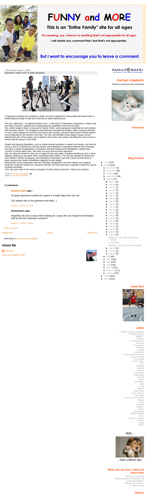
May (108, 262)
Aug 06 (112, 232)
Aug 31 (112, 182)
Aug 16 (112, 207)
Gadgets (140, 366)
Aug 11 (112, 218)
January (110, 273)
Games (140, 368)
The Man (9, 251)
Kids (142, 384)
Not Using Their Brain (134, 398)
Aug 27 (112, 187)
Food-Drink (139, 352)
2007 (106, 279)
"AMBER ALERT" (136, 334)
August (109, 179)
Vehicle (140, 420)
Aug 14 (112, 210)
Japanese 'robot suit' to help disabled (125, 245)
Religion (140, 407)
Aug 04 (112, 248)
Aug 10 (112, 221)
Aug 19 (112, 198)
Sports (141, 409)
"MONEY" (139, 336)
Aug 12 (112, 215)
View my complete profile (13, 255)
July (108, 256)
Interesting (139, 375)
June (108, 259)
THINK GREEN (137, 414)
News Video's (138, 393)
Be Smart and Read (135, 476)
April (108, 265)
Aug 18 (112, 201)
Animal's (140, 343)
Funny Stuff (138, 359)
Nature (141, 388)
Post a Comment (11, 228)
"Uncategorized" (136, 341)
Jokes (141, 379)
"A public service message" (131, 332)
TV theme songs (136, 485)
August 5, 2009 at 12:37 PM (22, 206)
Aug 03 (112, 251)
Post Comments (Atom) (27, 238)
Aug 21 (112, 196)
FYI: (142, 363)
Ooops (141, 400)
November (111, 171)
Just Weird (139, 382)
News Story (138, 391)
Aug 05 (112, 235)
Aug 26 (112, 190)
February (110, 270)
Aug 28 (112, 184)
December (111, 168)
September (111, 176)
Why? (141, 425)
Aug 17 (112, 204)
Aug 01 (112, 253)
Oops (141, 402)
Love (141, 386)
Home (50, 233)
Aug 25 (112, 193)
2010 (106, 162)
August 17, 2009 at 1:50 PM (22, 223)
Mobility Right (18, 191)
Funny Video (138, 361)
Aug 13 (112, 212)
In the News (14, 175)
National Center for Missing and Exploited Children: (129, 480)
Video (141, 423)
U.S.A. (141, 416)
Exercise (140, 348)
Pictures (140, 404)
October (110, 173)
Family (141, 350)
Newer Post (7, 233)
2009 (106, 165)
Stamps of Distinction (134, 483)
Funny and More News (133, 354)
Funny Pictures (137, 357)
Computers (139, 345)
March (109, 267)
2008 (106, 276)
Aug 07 (112, 229)
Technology (24, 175)
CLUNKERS (113, 242)
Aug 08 (112, 226)
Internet (140, 377)
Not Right (139, 395)
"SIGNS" (140, 338)
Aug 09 (112, 223)
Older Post (92, 233)
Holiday (140, 370)
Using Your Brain (136, 418)
